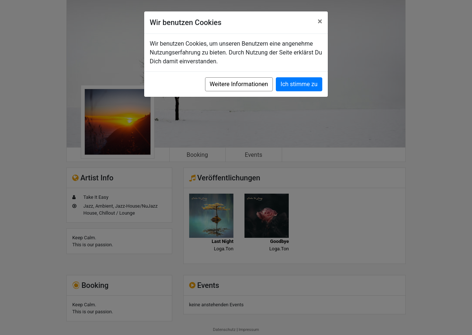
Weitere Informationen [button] (239, 84)
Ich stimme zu (299, 84)
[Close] (320, 21)
